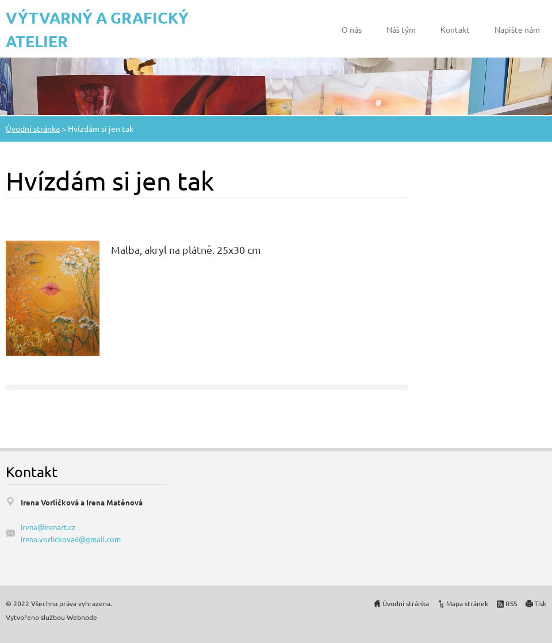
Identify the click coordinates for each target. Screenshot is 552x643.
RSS (511, 603)
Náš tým (401, 29)
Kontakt (455, 29)
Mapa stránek (467, 603)
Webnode (82, 617)
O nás (352, 29)
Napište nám (517, 29)
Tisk (540, 603)
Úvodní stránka (33, 128)
